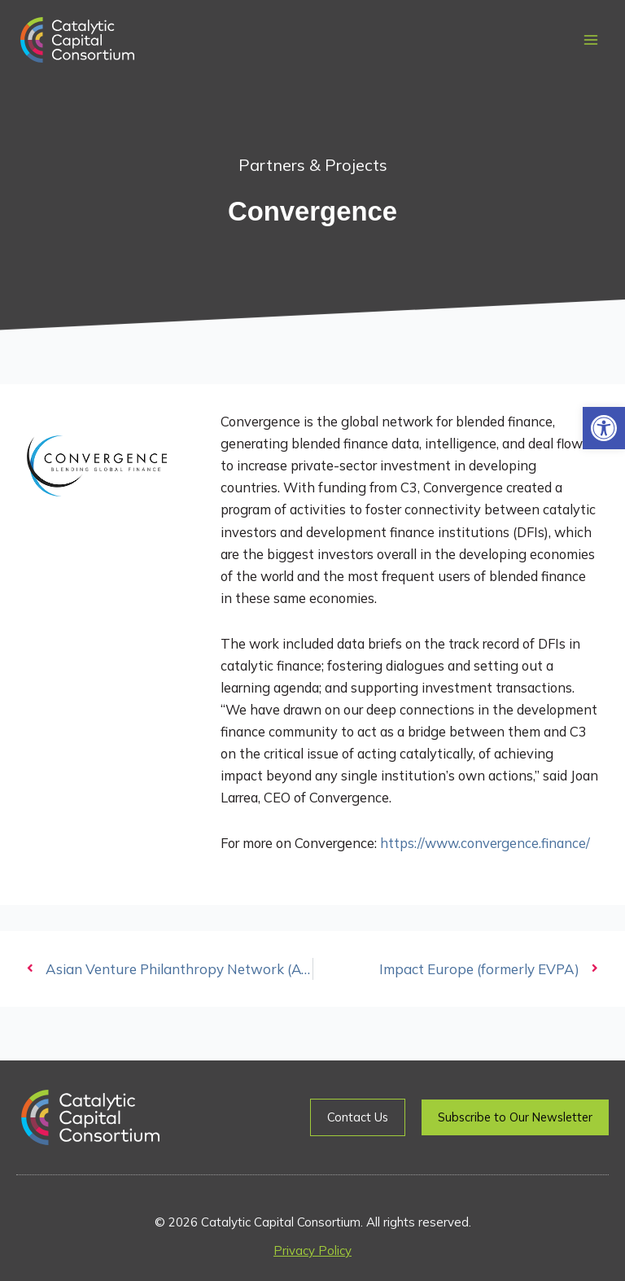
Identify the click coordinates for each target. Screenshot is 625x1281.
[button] (604, 428)
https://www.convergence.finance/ (485, 843)
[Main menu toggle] (590, 40)
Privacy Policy (312, 1250)
